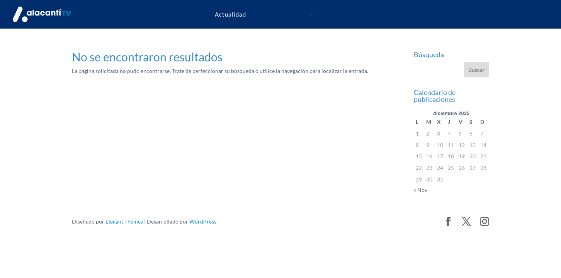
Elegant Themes (124, 221)
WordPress (202, 221)
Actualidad (230, 14)
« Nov (420, 189)
